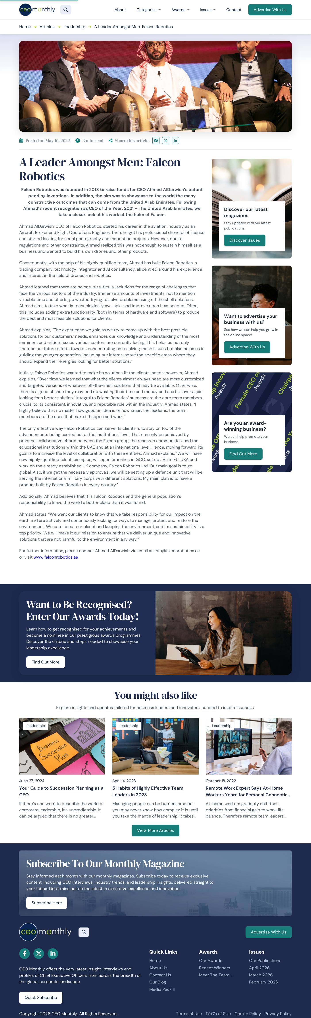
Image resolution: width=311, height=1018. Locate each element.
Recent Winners (214, 968)
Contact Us (160, 975)
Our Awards (210, 960)
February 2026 (263, 982)
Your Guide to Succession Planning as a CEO (61, 791)
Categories (148, 9)
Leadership (74, 26)
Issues (208, 9)
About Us (158, 968)
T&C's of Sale (218, 1013)
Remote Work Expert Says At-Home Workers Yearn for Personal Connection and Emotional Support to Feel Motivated (248, 791)
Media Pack (160, 989)
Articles (47, 26)
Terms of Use (189, 1013)
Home (25, 26)
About (120, 9)
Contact (233, 9)
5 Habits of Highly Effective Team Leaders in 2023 (147, 791)
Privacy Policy (278, 1013)
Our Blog (157, 982)
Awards (180, 9)
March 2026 (261, 975)
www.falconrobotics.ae (56, 557)
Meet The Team (214, 975)
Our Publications (265, 960)
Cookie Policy (247, 1013)
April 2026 (259, 968)
